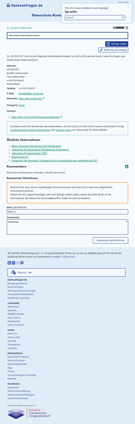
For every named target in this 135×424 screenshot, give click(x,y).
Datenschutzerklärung (19, 391)
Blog (10, 368)
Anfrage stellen (119, 44)
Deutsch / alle (24, 272)
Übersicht (12, 333)
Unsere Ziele (14, 337)
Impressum (13, 387)
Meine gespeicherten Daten (22, 290)
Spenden (12, 310)
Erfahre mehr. (69, 256)
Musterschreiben (16, 360)
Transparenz (14, 344)
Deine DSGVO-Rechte (18, 357)
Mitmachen (13, 306)
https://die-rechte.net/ (30, 98)
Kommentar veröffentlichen (111, 240)
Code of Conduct (16, 325)
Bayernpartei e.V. (20, 157)
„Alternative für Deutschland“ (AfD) (29, 153)
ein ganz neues (63, 130)
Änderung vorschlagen (115, 50)
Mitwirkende (14, 321)
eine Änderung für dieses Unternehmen (30, 130)
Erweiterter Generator (19, 298)
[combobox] (67, 35)
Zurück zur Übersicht (19, 28)
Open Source (14, 317)
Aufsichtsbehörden (17, 364)
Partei (22, 105)
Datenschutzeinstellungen (21, 394)
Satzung (12, 340)
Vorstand (12, 348)
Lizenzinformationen (18, 398)
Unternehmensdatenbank (20, 294)
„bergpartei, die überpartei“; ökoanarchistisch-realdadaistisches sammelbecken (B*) (54, 160)
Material (12, 378)
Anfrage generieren (17, 283)
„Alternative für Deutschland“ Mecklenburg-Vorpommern (40, 149)
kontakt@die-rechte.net (30, 93)
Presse (11, 371)
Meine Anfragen (16, 287)
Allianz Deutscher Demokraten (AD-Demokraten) (36, 146)
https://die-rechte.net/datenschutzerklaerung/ (35, 117)
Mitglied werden (16, 314)
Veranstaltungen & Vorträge (22, 375)
